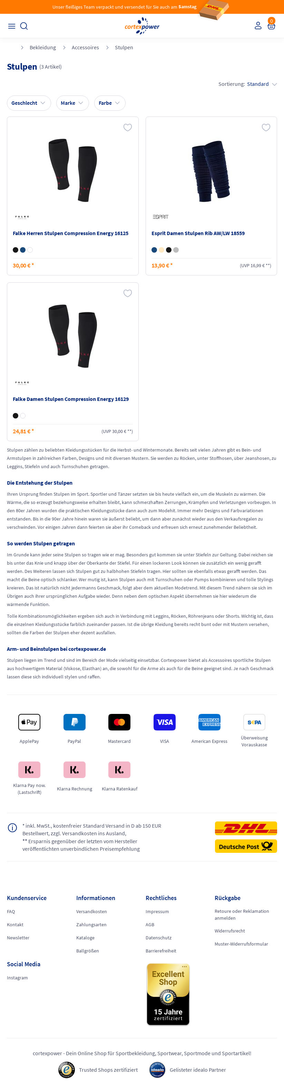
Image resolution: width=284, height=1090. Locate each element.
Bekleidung (43, 47)
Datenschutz (159, 938)
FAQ (11, 911)
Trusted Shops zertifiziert (108, 1069)
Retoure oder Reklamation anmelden (242, 914)
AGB (150, 924)
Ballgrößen (87, 951)
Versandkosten (91, 911)
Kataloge (85, 938)
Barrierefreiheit (161, 951)
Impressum (157, 911)
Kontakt (15, 924)
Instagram (17, 978)
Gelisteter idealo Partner (198, 1069)
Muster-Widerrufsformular (241, 944)
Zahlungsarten (91, 924)
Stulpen (124, 47)
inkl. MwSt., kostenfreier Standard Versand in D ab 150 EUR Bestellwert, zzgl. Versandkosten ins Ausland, (91, 829)
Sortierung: (247, 84)
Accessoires (85, 47)
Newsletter (18, 938)
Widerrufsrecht (230, 931)
